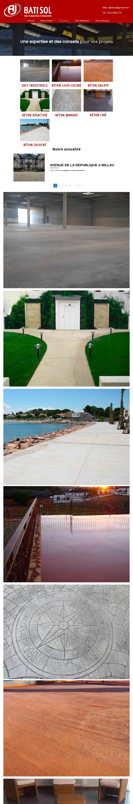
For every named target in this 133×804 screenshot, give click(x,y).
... (74, 186)
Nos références (82, 21)
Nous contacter (102, 21)
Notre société (46, 21)
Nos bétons (64, 21)
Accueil (31, 21)
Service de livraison (66, 57)
